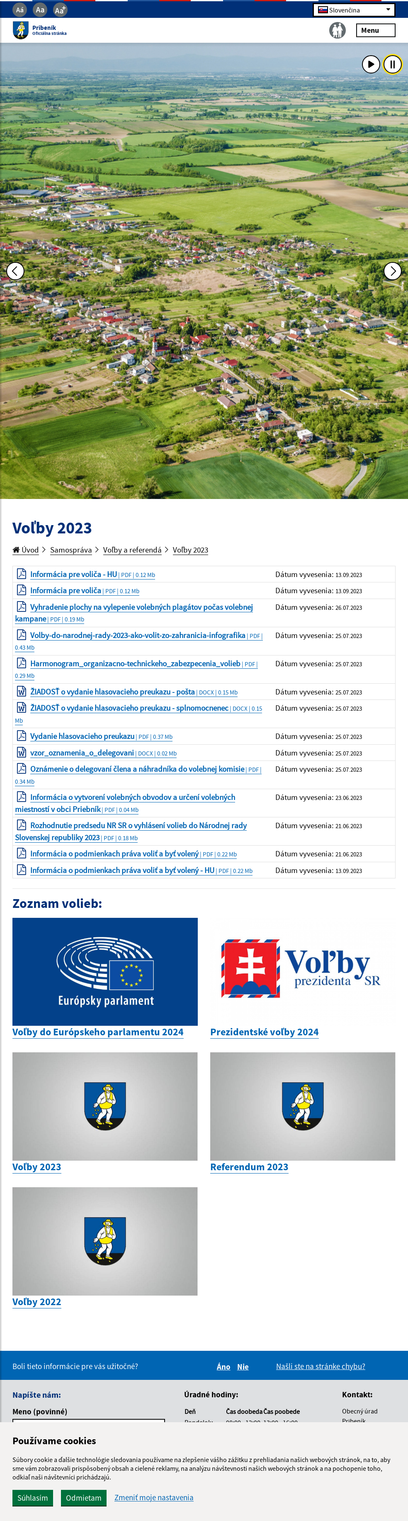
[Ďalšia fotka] (393, 271)
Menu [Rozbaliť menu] (376, 30)
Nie (244, 1367)
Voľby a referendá (132, 550)
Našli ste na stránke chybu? (320, 1366)
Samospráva (71, 550)
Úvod (25, 550)
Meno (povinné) (40, 1411)
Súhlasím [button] (32, 1498)
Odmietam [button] (84, 1498)
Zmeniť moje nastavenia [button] (154, 1497)
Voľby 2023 (190, 550)
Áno (225, 1367)
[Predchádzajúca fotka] (15, 271)
